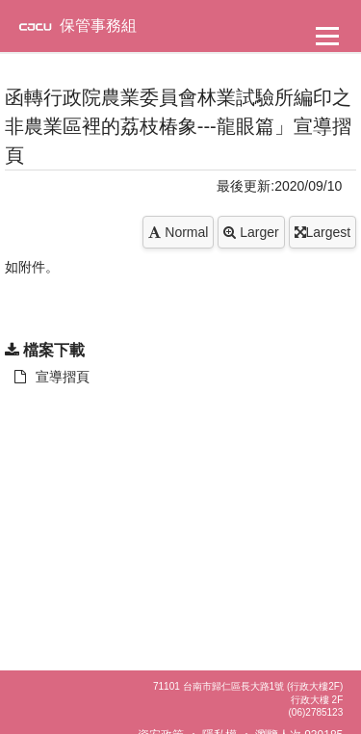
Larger (250, 232)
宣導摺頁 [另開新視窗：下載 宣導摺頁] (52, 376)
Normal (178, 232)
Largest (323, 232)
